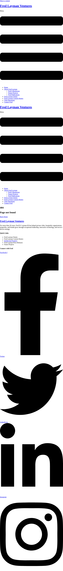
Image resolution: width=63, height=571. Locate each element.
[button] (31, 47)
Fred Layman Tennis (10, 96)
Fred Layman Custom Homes (13, 98)
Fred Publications (13, 95)
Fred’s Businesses (14, 91)
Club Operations (9, 100)
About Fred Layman (10, 89)
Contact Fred (8, 102)
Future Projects (13, 93)
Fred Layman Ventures (16, 6)
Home (6, 87)
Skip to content (5, 1)
